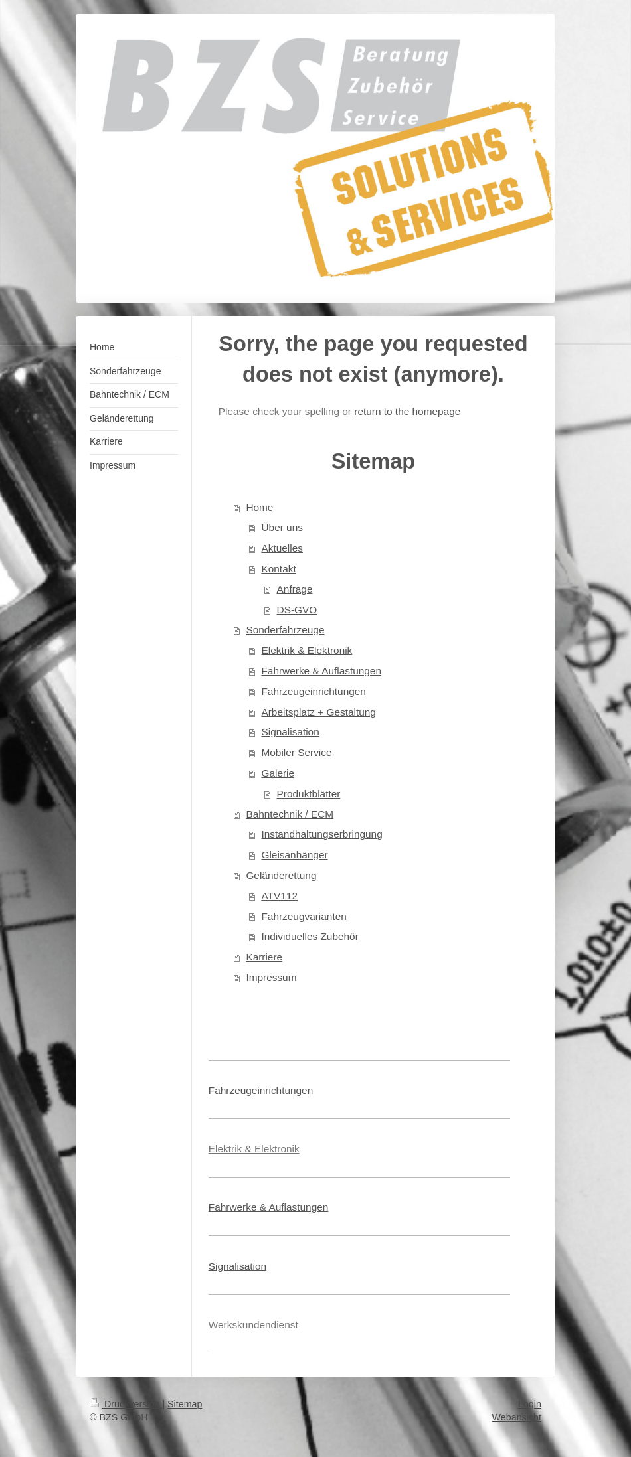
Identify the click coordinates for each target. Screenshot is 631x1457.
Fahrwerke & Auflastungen (321, 670)
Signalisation (290, 731)
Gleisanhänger (294, 854)
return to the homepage (407, 411)
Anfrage (295, 589)
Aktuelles (281, 548)
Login (529, 1404)
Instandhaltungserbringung (321, 834)
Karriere (264, 956)
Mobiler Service (296, 752)
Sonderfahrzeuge (285, 629)
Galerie (277, 773)
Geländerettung (281, 875)
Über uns (281, 527)
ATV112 (279, 895)
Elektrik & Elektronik (306, 650)
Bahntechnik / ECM (289, 814)
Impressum (271, 977)
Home (259, 507)
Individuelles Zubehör (309, 936)
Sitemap (184, 1404)
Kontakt (278, 568)
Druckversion (126, 1404)
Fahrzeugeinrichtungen (313, 691)
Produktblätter (309, 793)
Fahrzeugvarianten (303, 916)
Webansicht (516, 1417)
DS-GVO (297, 609)
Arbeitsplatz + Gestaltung (318, 712)
